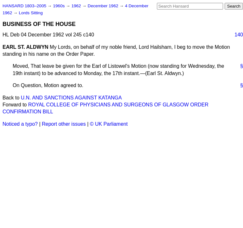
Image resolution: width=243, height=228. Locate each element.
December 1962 (104, 5)
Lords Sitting (31, 12)
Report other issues (64, 124)
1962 (77, 5)
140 (238, 34)
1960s (59, 5)
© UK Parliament (109, 124)
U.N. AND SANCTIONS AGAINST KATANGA (71, 97)
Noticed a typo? (20, 124)
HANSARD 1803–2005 (24, 5)
